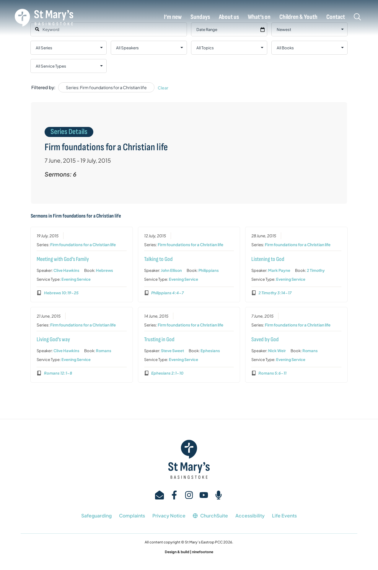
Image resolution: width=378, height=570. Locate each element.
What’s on (259, 17)
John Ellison (171, 270)
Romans (103, 350)
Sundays (200, 17)
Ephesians (210, 350)
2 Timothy (316, 270)
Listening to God (267, 259)
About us (229, 17)
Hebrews (104, 270)
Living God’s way (53, 339)
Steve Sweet (172, 350)
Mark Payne (279, 270)
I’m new (173, 17)
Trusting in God (159, 339)
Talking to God (158, 259)
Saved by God (265, 339)
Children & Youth (298, 17)
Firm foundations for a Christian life (83, 244)
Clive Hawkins (66, 270)
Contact (335, 17)
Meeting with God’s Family (63, 259)
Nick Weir (277, 350)
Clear (163, 87)
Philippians (208, 270)
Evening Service (76, 279)
